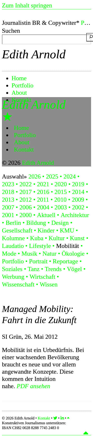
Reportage (65, 261)
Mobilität (67, 245)
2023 (8, 184)
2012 (25, 199)
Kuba (36, 238)
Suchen (11, 30)
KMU (67, 230)
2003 (61, 207)
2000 (25, 215)
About (19, 92)
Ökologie (73, 253)
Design (60, 222)
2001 (8, 215)
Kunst (77, 238)
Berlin (13, 222)
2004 (43, 207)
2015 (61, 191)
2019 (78, 184)
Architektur (75, 215)
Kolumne (13, 238)
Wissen (48, 284)
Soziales (12, 269)
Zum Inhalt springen (27, 5)
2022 (25, 184)
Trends (53, 269)
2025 (52, 176)
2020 (61, 184)
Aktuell (46, 215)
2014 (78, 191)
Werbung (13, 276)
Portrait (38, 261)
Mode (9, 253)
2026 (34, 176)
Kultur (57, 238)
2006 (25, 207)
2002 (78, 207)
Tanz (33, 269)
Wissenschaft (18, 284)
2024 (69, 176)
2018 (8, 191)
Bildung (36, 222)
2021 (43, 184)
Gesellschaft (17, 230)
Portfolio (22, 85)
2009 (78, 199)
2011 (43, 199)
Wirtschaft (42, 276)
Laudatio (13, 245)
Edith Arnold (34, 54)
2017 (25, 191)
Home (19, 78)
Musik (29, 253)
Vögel (74, 269)
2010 (60, 199)
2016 (43, 191)
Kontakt (24, 149)
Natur (49, 253)
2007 (8, 207)
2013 (8, 199)
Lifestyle (40, 245)
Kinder (46, 230)
